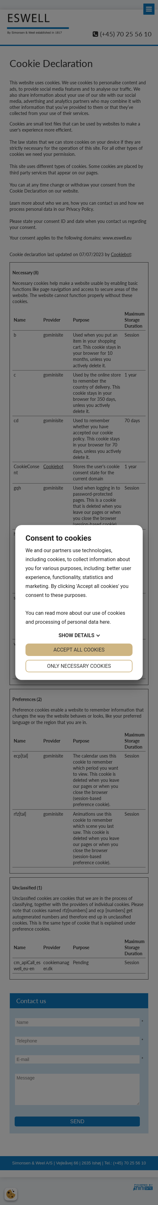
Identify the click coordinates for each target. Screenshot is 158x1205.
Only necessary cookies (79, 666)
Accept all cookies (79, 650)
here (105, 622)
